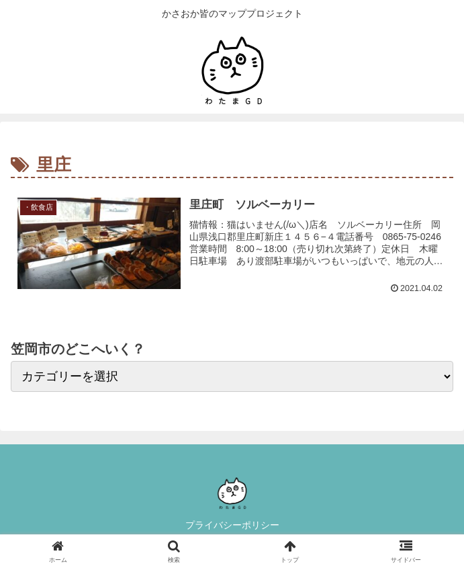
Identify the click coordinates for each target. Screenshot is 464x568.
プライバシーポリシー (232, 525)
